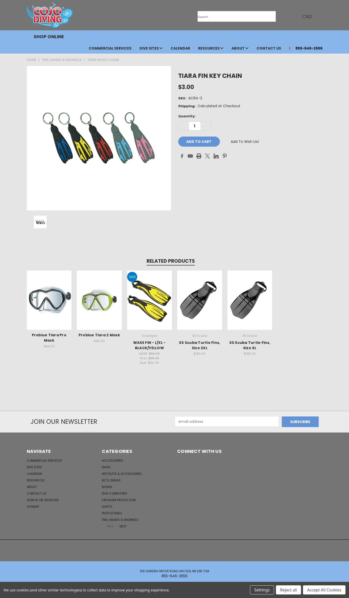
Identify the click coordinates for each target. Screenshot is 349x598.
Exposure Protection (119, 500)
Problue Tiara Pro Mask (49, 338)
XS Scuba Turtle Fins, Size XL (249, 345)
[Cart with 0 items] (321, 16)
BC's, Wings (111, 480)
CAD (308, 16)
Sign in (32, 500)
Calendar (180, 48)
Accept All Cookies (324, 590)
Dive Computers (114, 493)
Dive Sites (150, 48)
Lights (107, 506)
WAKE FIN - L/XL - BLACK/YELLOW (149, 345)
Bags (106, 467)
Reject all (288, 590)
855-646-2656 (308, 48)
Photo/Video (112, 513)
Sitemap (33, 506)
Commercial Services (110, 48)
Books (107, 486)
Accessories (112, 460)
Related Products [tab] (171, 261)
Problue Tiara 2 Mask (99, 335)
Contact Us (269, 48)
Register (51, 500)
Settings (262, 590)
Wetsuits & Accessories (122, 473)
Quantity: (187, 116)
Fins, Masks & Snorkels (120, 519)
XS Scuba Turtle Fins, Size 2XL (199, 345)
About (239, 48)
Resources (210, 48)
